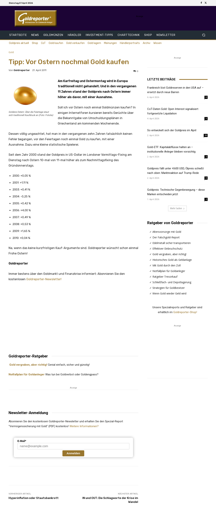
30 (206, 135)
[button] (203, 35)
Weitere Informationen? (84, 426)
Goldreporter (22, 70)
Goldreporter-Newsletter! (44, 279)
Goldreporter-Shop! (185, 312)
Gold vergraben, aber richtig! (28, 364)
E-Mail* (22, 440)
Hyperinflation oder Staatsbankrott (34, 498)
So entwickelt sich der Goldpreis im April (171, 130)
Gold (11, 52)
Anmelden (73, 453)
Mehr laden (177, 208)
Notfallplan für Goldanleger (27, 374)
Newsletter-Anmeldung (28, 413)
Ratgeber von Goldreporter (170, 223)
